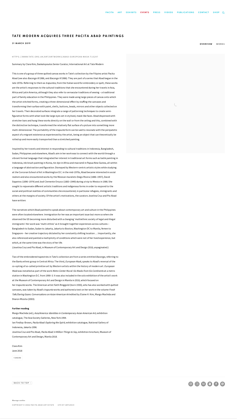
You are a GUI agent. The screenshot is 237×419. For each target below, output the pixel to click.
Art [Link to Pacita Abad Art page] (120, 12)
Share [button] (18, 358)
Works (220, 44)
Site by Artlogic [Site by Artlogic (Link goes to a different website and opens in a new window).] (66, 405)
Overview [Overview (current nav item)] (206, 44)
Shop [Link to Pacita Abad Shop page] (216, 12)
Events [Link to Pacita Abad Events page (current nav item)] (144, 12)
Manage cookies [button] (18, 400)
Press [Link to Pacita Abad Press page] (157, 12)
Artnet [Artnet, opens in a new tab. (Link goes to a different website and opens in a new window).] (209, 384)
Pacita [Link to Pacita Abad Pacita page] (110, 12)
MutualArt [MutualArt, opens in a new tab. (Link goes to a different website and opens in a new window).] (203, 384)
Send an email (222, 384)
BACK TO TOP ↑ (22, 383)
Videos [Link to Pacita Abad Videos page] (168, 12)
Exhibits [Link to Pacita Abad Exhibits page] (131, 12)
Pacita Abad (44, 12)
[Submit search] (223, 12)
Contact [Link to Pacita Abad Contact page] (203, 12)
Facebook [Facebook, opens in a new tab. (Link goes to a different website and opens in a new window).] (216, 384)
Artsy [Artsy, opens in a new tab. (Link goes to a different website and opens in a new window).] (197, 384)
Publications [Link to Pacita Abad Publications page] (185, 12)
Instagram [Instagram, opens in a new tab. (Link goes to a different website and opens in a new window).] (190, 384)
